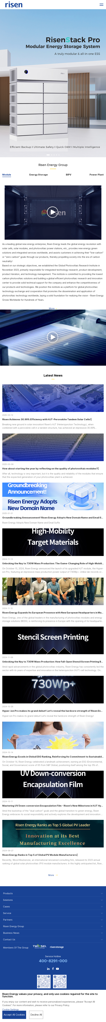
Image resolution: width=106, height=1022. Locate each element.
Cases (6, 907)
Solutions (8, 900)
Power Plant (97, 175)
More (53, 308)
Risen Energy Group (13, 926)
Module (6, 175)
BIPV (68, 175)
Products (8, 893)
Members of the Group (15, 947)
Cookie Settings (10, 1009)
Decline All (36, 1014)
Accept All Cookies (14, 1014)
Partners (7, 920)
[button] (48, 154)
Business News (11, 933)
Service (7, 913)
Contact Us (9, 939)
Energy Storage (38, 175)
